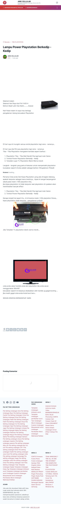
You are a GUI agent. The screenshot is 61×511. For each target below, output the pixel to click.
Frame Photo (35, 459)
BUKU (47, 415)
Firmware (39, 456)
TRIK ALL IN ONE (51, 459)
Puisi (41, 476)
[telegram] (18, 329)
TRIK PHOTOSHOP (51, 465)
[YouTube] (17, 402)
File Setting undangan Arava (12, 439)
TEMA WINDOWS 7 (51, 456)
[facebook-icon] (7, 402)
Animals (53, 406)
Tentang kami (50, 476)
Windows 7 (49, 484)
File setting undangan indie (19, 454)
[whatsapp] (14, 329)
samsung (34, 487)
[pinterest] (21, 329)
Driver (55, 430)
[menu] (4, 2)
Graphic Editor (36, 465)
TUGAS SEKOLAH (51, 472)
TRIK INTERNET (50, 461)
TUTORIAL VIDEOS (51, 474)
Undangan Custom (13, 473)
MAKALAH (35, 472)
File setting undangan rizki (15, 462)
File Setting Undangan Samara (17, 437)
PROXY (41, 472)
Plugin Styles (35, 476)
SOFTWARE (35, 478)
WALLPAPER (49, 482)
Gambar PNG (35, 463)
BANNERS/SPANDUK (52, 412)
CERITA (55, 417)
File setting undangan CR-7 (15, 447)
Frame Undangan (37, 461)
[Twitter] (4, 402)
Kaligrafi (34, 467)
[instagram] (14, 402)
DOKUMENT (54, 423)
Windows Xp (49, 487)
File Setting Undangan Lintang (17, 428)
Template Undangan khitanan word (36, 410)
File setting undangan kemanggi (13, 456)
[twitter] (11, 329)
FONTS (33, 456)
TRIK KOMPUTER (50, 463)
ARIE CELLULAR (24, 1)
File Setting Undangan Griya (16, 422)
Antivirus (48, 408)
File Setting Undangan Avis (12, 411)
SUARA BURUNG (36, 480)
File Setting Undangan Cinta (17, 415)
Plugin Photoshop (37, 474)
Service (38, 484)
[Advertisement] (30, 25)
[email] (25, 329)
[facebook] (7, 329)
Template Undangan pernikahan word (36, 417)
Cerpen (48, 421)
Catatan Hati (49, 419)
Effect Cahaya (50, 432)
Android (48, 406)
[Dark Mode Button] (57, 3)
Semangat (34, 482)
